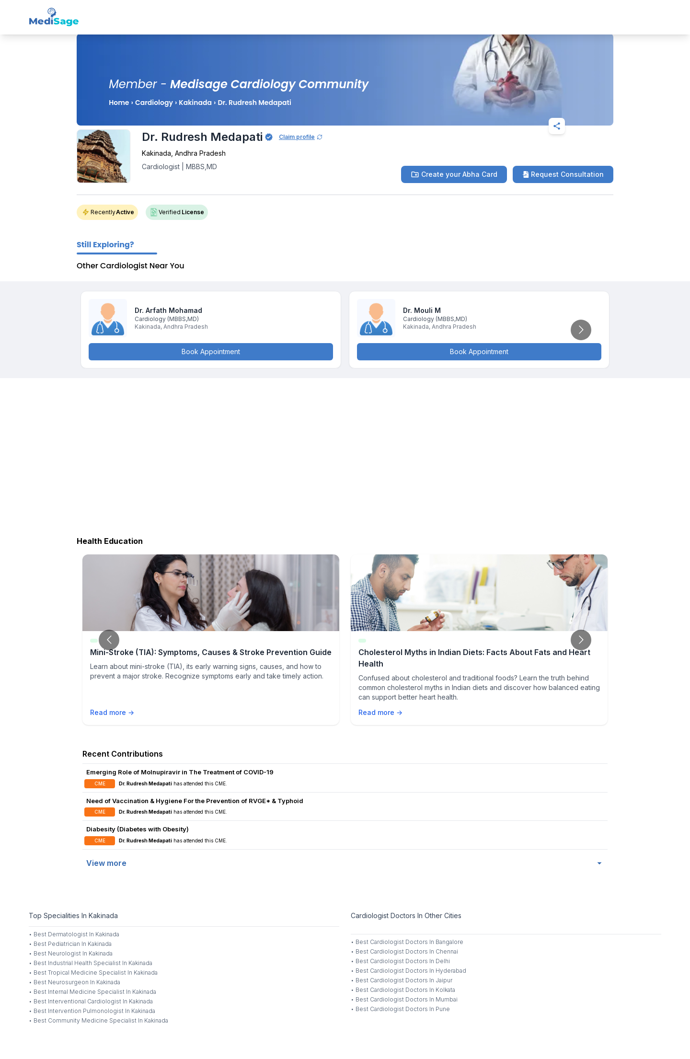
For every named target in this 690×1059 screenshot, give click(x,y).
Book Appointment (211, 351)
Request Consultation (563, 174)
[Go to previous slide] (109, 640)
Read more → (112, 712)
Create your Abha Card (454, 174)
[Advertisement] (345, 455)
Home (119, 102)
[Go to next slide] (581, 330)
